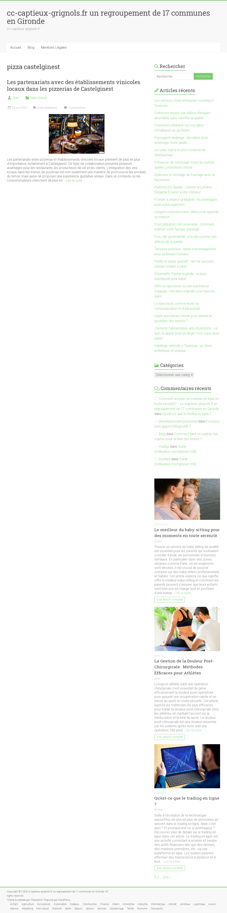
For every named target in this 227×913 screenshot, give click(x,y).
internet (172, 904)
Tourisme (142, 908)
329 (165, 877)
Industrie (143, 904)
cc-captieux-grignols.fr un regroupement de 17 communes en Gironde (108, 17)
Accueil (15, 47)
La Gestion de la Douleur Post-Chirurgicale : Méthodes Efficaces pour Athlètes (184, 667)
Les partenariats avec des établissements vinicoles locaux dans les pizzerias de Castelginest (73, 85)
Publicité (57, 908)
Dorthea (164, 459)
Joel (15, 98)
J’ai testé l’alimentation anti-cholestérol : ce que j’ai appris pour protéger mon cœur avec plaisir (187, 333)
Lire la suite (74, 180)
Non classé (38, 98)
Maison (14, 908)
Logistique (199, 904)
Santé (159, 655)
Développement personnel (178, 421)
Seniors (90, 908)
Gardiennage (117, 908)
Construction (90, 904)
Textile (130, 908)
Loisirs (212, 904)
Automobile (60, 904)
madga (164, 447)
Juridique (185, 904)
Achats (14, 904)
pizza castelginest (47, 107)
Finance (161, 793)
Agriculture (28, 904)
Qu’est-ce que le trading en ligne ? (186, 414)
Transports (157, 908)
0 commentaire (74, 107)
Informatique (158, 904)
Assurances (43, 904)
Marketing (27, 908)
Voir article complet (170, 599)
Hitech (115, 904)
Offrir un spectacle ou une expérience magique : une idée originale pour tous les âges (184, 291)
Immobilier (128, 904)
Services (161, 524)
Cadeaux (74, 904)
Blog (31, 47)
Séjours (78, 908)
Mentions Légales (54, 47)
